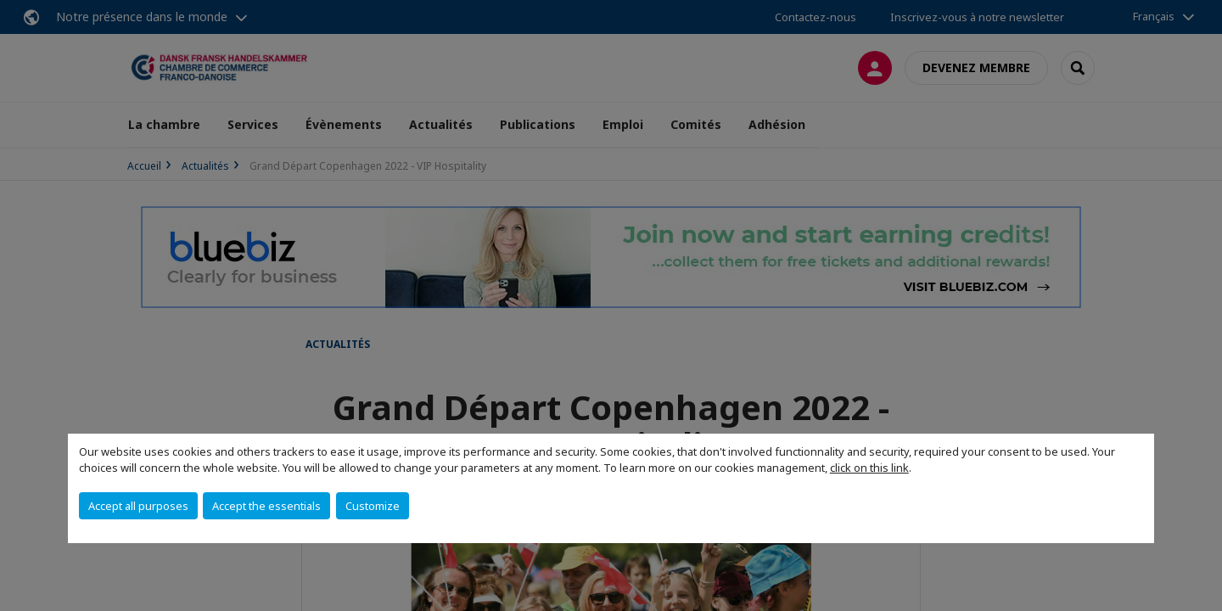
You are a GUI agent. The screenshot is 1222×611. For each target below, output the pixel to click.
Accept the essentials (266, 505)
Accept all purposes (138, 505)
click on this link (869, 467)
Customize (372, 505)
